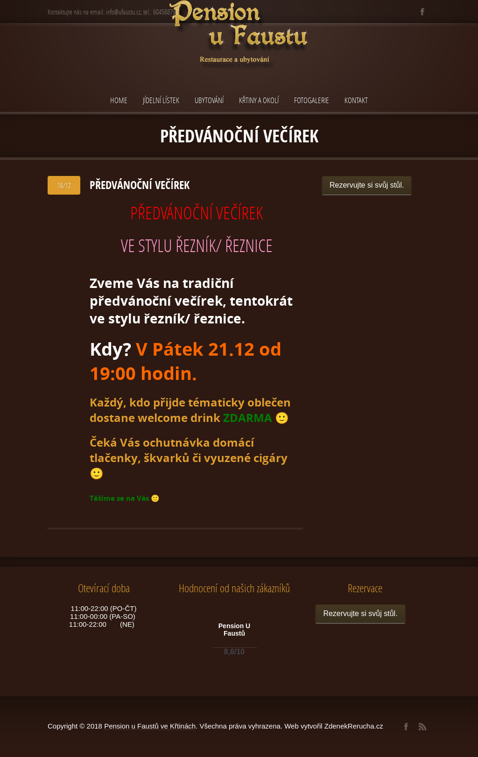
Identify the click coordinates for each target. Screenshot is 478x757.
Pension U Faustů (234, 629)
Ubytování (209, 100)
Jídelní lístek (161, 100)
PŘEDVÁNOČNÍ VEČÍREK (140, 184)
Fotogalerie (311, 100)
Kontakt (356, 100)
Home (118, 100)
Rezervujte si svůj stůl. (367, 185)
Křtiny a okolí (259, 100)
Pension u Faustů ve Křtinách (150, 726)
